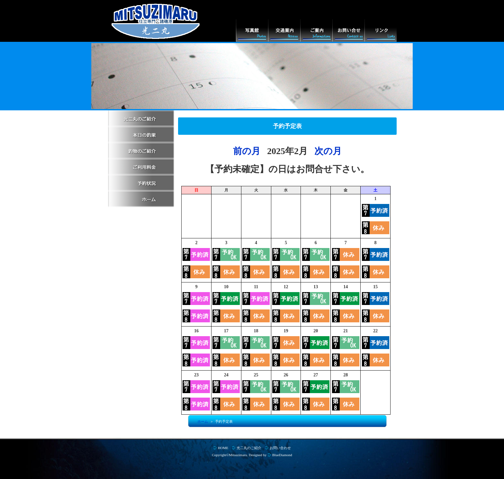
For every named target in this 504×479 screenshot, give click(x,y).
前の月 (246, 151)
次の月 (328, 151)
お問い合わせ (280, 448)
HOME (223, 448)
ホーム (202, 421)
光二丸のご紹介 (249, 448)
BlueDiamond (282, 455)
